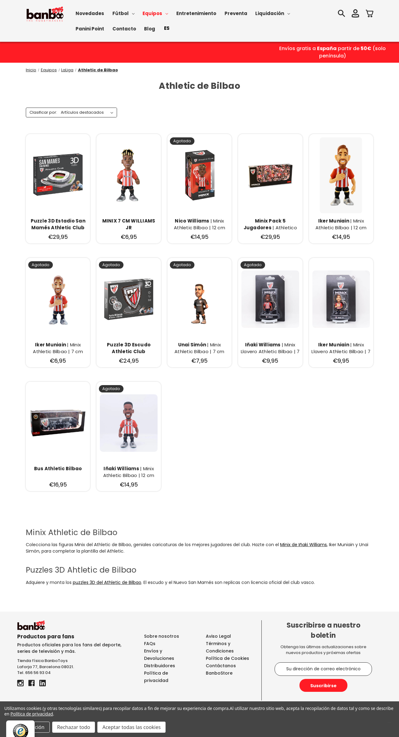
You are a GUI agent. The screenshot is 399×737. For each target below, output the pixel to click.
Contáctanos (221, 666)
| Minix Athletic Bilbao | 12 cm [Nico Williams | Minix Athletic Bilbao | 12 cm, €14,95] (199, 224)
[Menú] (389, 724)
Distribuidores (159, 666)
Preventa (236, 13)
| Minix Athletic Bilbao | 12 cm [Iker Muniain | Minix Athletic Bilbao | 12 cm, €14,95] (341, 224)
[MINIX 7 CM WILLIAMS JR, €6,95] (128, 224)
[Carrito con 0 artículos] (369, 14)
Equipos (155, 13)
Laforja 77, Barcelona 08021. (45, 667)
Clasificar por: (43, 112)
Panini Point (90, 29)
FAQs (149, 643)
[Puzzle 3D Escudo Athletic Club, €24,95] (128, 348)
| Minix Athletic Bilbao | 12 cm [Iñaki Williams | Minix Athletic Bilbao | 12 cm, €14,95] (129, 472)
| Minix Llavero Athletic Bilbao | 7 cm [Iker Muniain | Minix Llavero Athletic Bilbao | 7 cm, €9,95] (340, 348)
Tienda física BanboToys (42, 661)
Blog (149, 29)
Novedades (90, 13)
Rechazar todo (73, 727)
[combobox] (166, 28)
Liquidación (272, 13)
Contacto (124, 29)
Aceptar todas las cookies (131, 727)
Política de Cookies (227, 658)
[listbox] (88, 112)
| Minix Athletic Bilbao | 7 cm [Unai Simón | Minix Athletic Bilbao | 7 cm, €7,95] (199, 348)
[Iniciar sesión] (355, 14)
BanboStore (219, 673)
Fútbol (123, 13)
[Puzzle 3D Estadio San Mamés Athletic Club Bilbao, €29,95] (58, 224)
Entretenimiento (196, 13)
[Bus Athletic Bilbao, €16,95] (58, 472)
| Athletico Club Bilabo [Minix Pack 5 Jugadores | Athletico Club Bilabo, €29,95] (270, 224)
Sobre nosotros (161, 636)
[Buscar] (341, 14)
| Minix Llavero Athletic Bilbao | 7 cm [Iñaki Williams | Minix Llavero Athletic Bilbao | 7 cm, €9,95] (270, 348)
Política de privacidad (31, 714)
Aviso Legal (218, 636)
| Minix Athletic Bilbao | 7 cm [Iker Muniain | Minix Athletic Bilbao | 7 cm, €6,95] (58, 348)
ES (167, 28)
